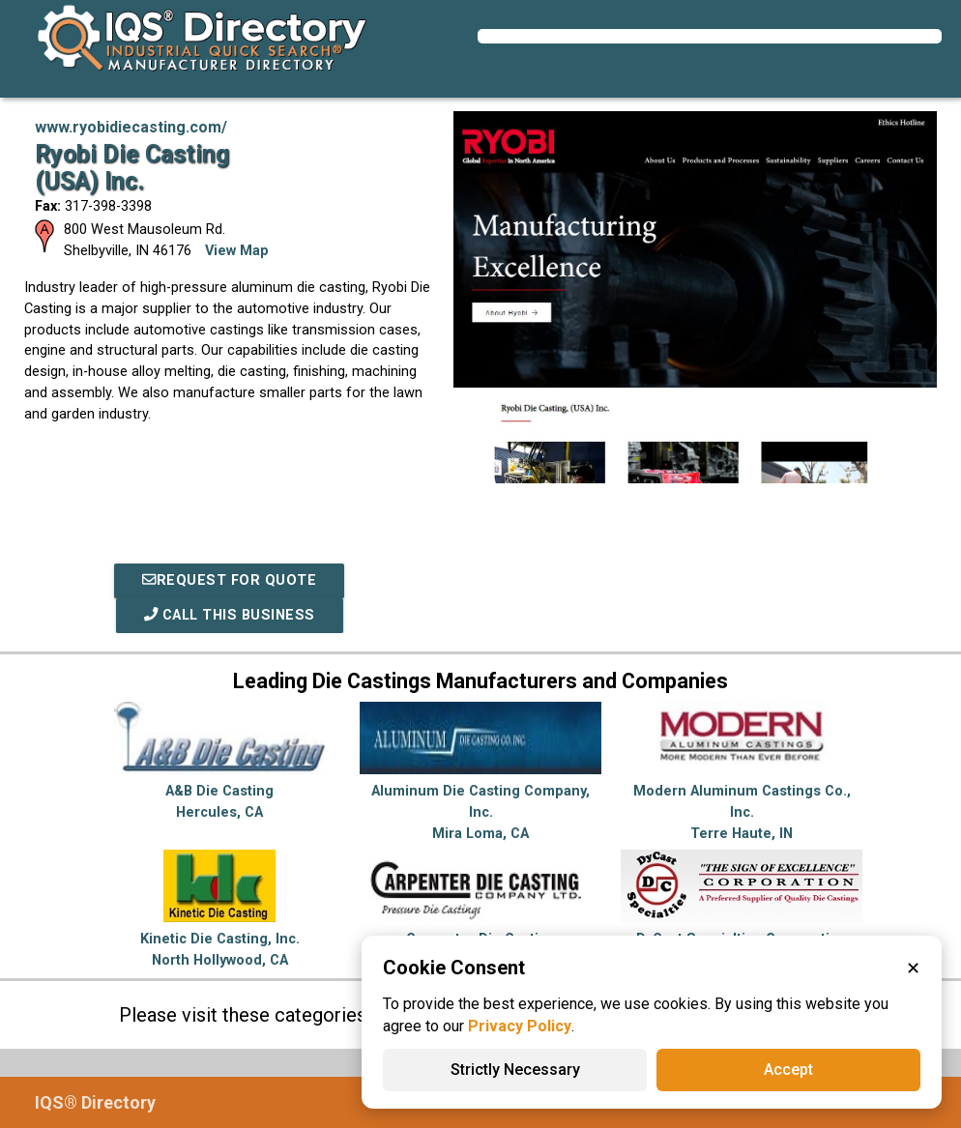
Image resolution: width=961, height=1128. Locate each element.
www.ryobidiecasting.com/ (131, 127)
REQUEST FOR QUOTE (229, 580)
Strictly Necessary (515, 1069)
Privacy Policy (519, 1026)
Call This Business (229, 615)
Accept (788, 1069)
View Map (237, 251)
